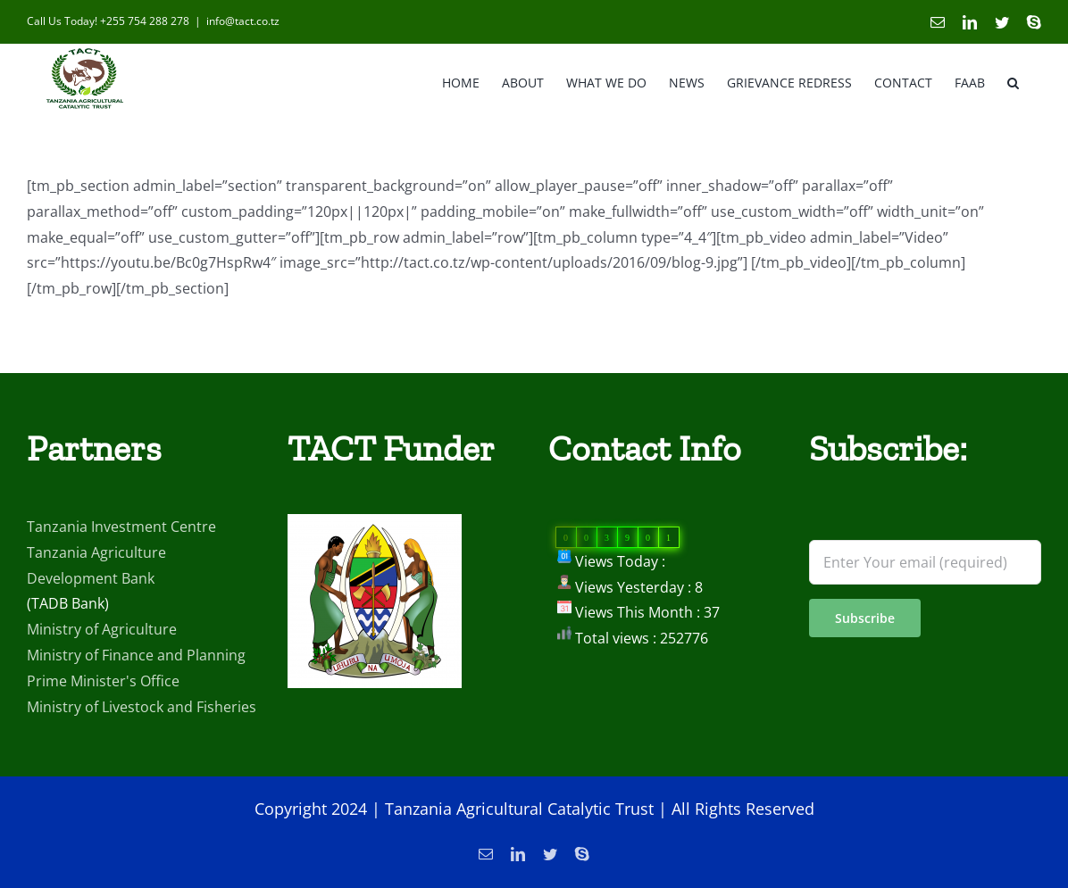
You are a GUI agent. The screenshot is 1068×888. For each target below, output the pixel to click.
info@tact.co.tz (243, 21)
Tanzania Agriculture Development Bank (96, 612)
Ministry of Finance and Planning (136, 702)
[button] (1013, 81)
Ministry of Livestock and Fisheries (141, 754)
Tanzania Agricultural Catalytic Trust (519, 856)
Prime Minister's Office (103, 728)
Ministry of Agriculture (102, 676)
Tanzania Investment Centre (121, 574)
